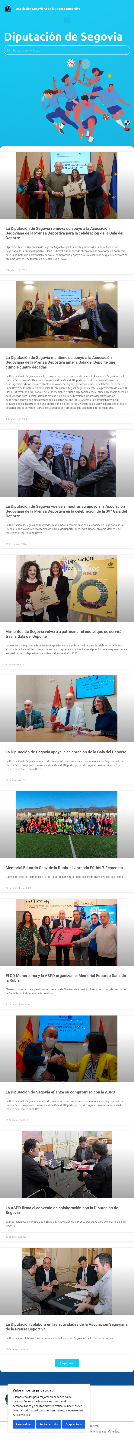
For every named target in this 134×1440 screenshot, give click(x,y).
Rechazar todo (49, 1424)
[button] (67, 20)
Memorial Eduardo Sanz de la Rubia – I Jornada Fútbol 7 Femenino (64, 868)
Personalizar (23, 1424)
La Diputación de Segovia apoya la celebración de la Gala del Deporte (66, 752)
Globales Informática (108, 1431)
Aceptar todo (74, 1424)
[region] (49, 1408)
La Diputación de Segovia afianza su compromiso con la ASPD (60, 1092)
